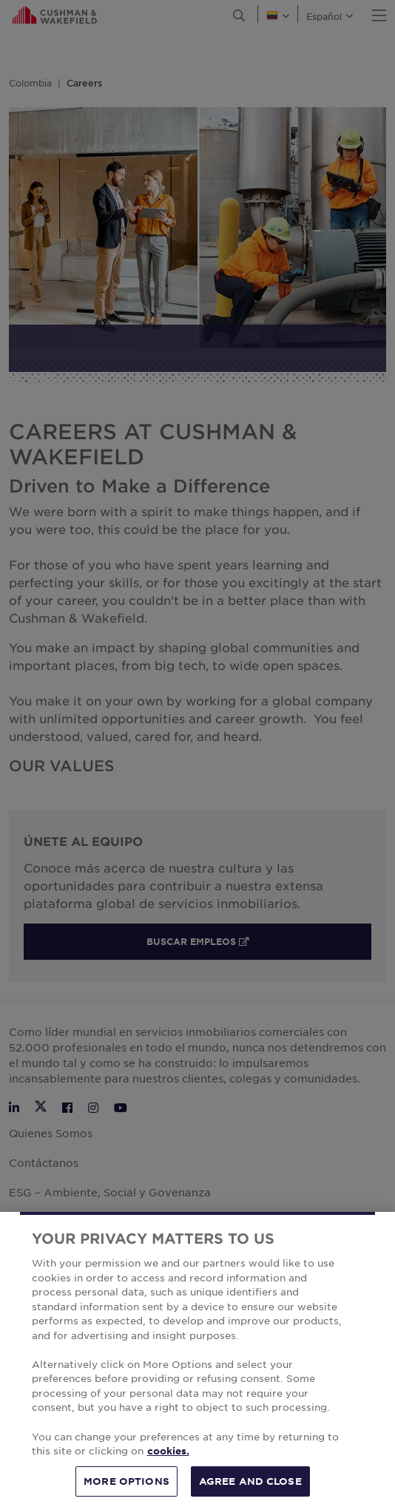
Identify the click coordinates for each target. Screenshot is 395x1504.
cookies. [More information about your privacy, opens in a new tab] (168, 1462)
